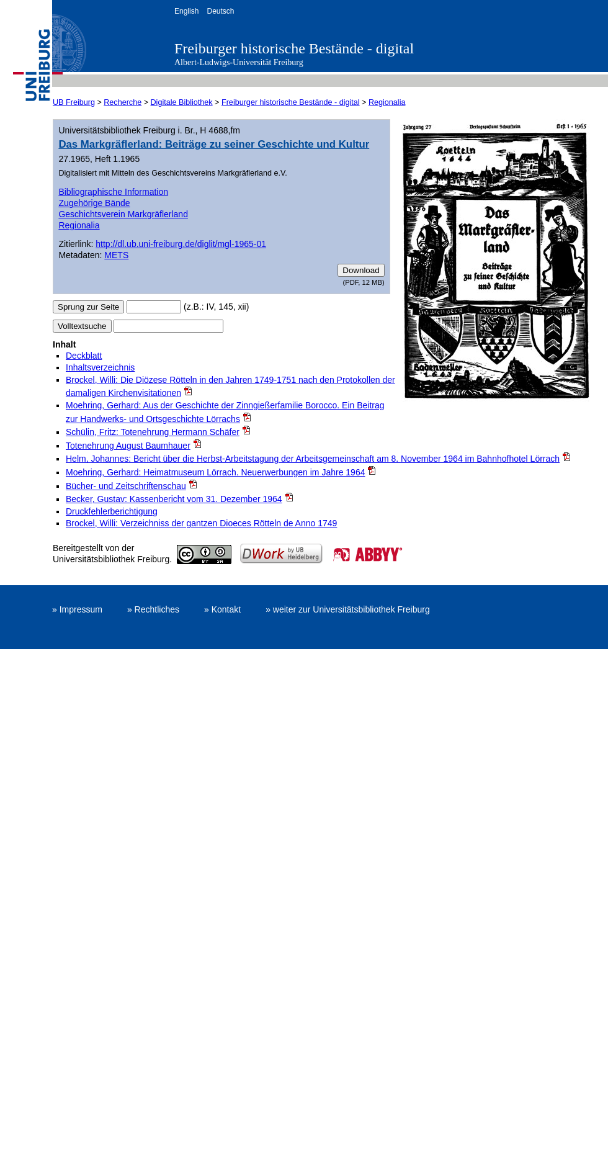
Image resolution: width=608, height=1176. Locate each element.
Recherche (122, 102)
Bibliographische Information (113, 192)
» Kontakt (222, 609)
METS (116, 255)
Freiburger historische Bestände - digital (294, 48)
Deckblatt (84, 356)
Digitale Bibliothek (182, 102)
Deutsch (220, 11)
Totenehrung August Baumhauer (128, 446)
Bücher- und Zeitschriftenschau (126, 486)
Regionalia (387, 102)
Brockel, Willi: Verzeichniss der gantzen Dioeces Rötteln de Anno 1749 (201, 523)
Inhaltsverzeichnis (100, 367)
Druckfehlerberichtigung (112, 511)
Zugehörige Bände (94, 203)
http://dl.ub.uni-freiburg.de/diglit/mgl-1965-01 (181, 244)
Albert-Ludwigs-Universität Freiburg (238, 62)
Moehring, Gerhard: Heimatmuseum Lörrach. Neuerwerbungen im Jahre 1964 (215, 472)
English (186, 11)
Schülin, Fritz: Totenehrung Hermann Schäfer (152, 432)
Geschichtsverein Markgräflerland (123, 214)
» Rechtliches (153, 609)
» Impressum (77, 609)
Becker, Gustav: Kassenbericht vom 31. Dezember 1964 (174, 499)
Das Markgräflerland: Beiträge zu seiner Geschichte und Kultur (213, 144)
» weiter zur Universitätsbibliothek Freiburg (348, 609)
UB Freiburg (74, 102)
